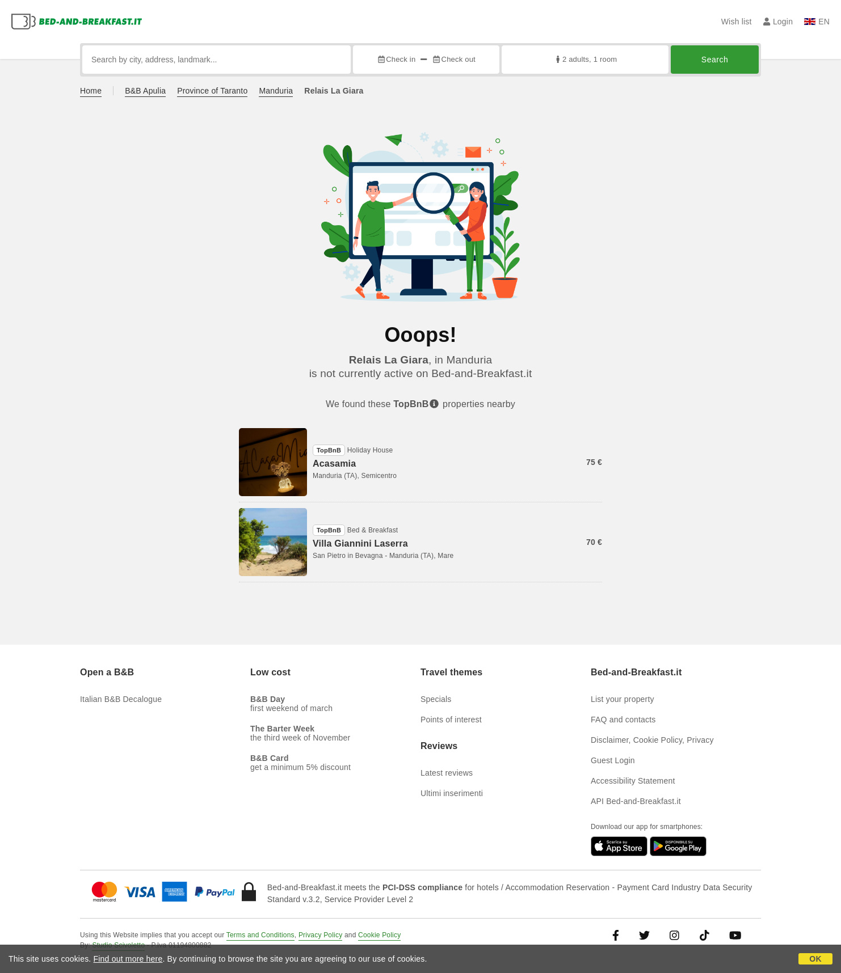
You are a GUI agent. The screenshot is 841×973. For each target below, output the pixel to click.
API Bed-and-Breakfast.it (636, 801)
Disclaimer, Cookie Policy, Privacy (652, 739)
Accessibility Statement (633, 780)
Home (91, 90)
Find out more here (128, 958)
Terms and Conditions (260, 935)
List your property (622, 699)
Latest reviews (446, 772)
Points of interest (451, 719)
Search (714, 59)
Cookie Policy (379, 935)
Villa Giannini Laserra (360, 543)
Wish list (736, 21)
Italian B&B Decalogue (121, 699)
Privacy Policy (320, 935)
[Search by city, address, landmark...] (216, 59)
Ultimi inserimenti (451, 793)
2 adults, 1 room (585, 59)
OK (815, 958)
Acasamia (334, 463)
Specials (436, 699)
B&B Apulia (145, 90)
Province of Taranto (212, 90)
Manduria (276, 90)
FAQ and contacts (623, 719)
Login (778, 21)
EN (817, 21)
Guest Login (613, 760)
